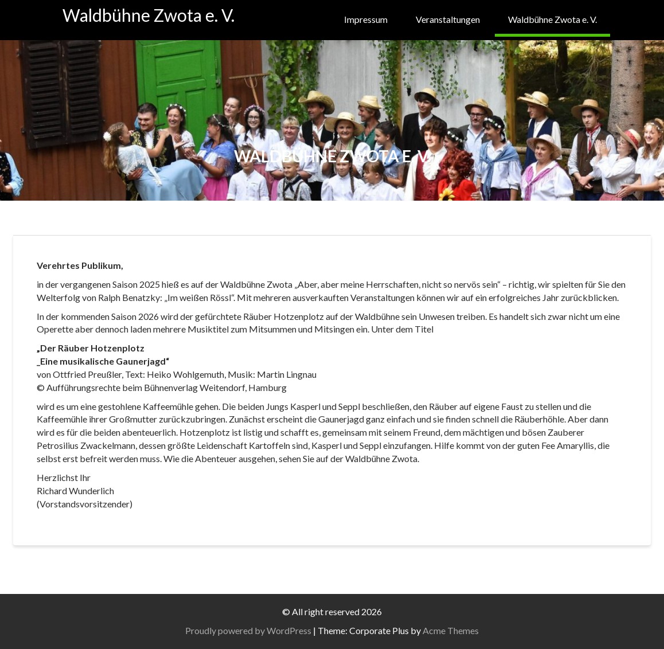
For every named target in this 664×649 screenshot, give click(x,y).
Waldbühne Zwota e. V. (149, 15)
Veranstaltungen (448, 19)
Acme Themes (451, 630)
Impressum (366, 19)
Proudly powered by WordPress (248, 630)
